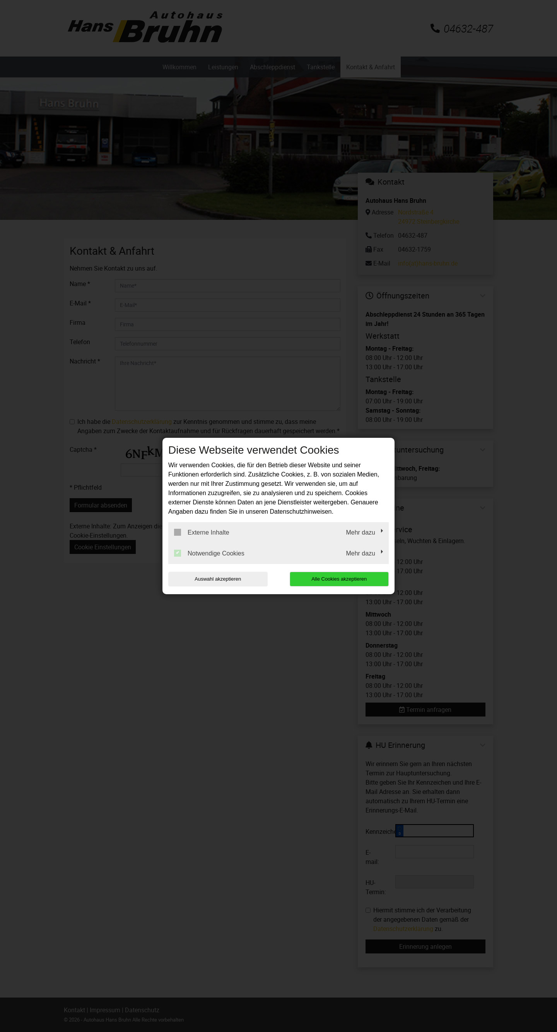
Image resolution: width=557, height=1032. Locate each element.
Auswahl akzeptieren (218, 579)
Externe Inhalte (201, 532)
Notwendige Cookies (209, 553)
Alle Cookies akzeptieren (339, 579)
